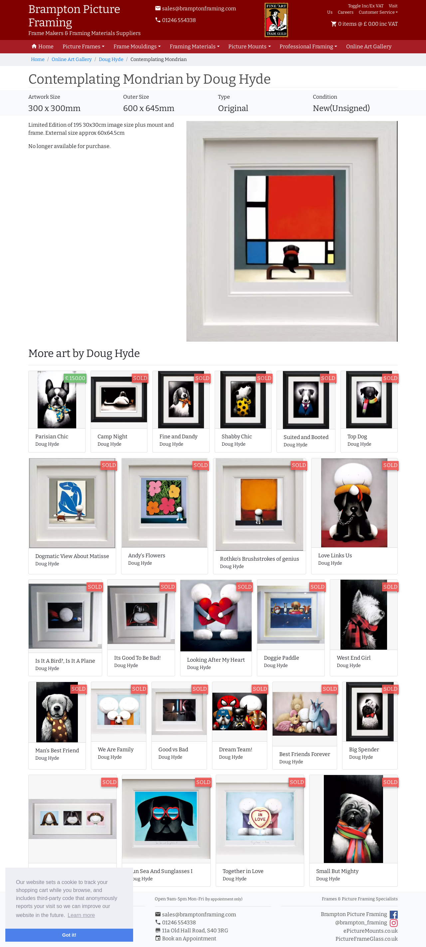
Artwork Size (44, 97)
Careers (345, 12)
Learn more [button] (81, 915)
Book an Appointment (185, 938)
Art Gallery (368, 46)
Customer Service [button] (377, 12)
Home (38, 59)
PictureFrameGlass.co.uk (366, 939)
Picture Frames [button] (82, 46)
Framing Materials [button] (193, 46)
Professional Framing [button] (306, 46)
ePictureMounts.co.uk (370, 931)
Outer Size (136, 97)
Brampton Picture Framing (359, 915)
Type (224, 97)
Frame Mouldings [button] (135, 46)
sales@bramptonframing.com (195, 8)
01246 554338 (175, 20)
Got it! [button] (69, 935)
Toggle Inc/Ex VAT (365, 5)
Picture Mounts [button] (247, 46)
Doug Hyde (111, 59)
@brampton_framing (366, 923)
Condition (325, 97)
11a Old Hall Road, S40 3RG (191, 930)
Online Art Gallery (72, 59)
